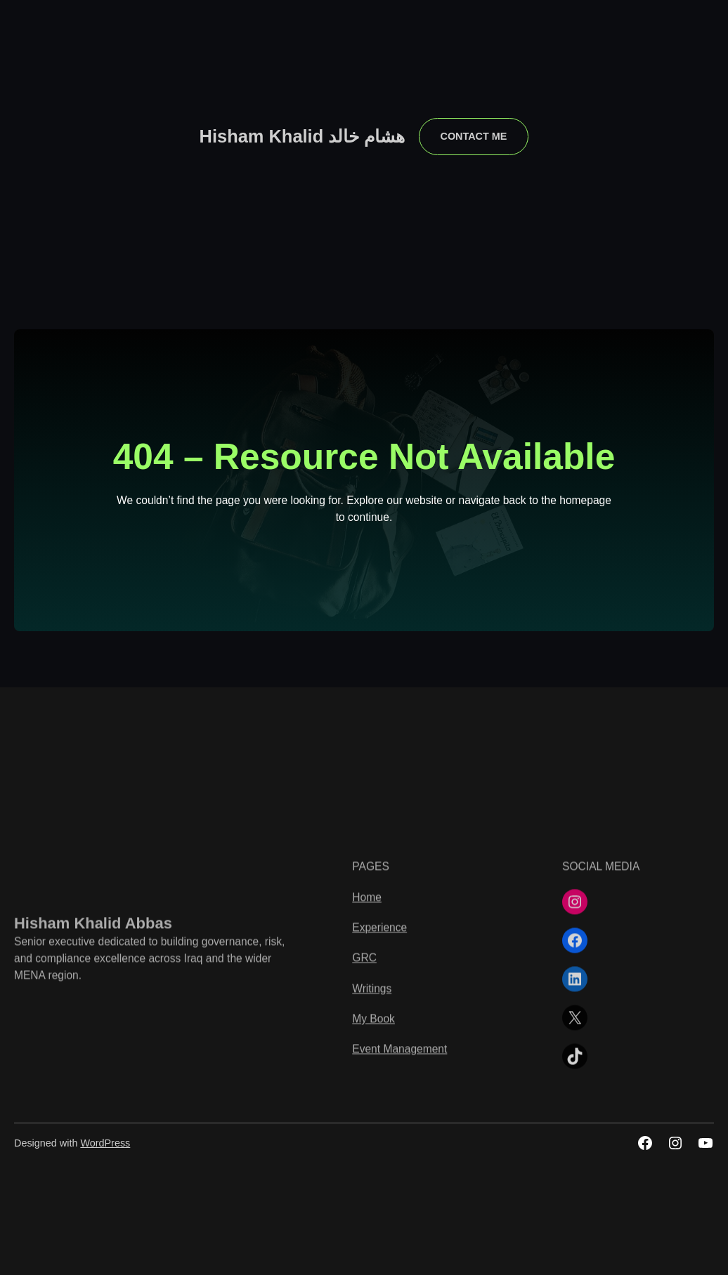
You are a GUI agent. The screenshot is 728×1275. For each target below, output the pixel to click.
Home (367, 1018)
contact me (474, 136)
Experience (379, 1048)
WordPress (105, 1143)
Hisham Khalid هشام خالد (302, 136)
